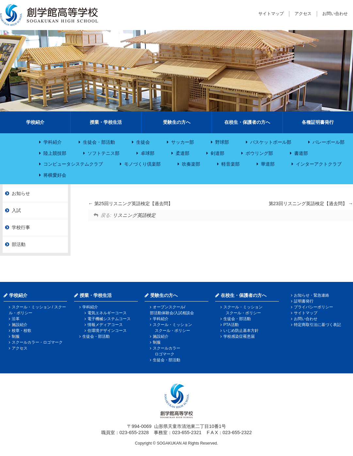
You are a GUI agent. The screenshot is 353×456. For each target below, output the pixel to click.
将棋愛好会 (54, 175)
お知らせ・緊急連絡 (311, 295)
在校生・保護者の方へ (247, 122)
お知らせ (21, 193)
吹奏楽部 (191, 164)
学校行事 (21, 227)
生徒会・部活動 (99, 142)
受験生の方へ (176, 122)
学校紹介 (35, 122)
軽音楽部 (230, 164)
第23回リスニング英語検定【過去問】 (311, 203)
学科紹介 (52, 142)
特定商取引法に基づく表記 (317, 324)
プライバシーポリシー (313, 307)
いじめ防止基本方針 (241, 330)
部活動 (18, 244)
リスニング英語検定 (134, 215)
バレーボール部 (329, 142)
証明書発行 (303, 301)
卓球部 (147, 153)
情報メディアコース (105, 324)
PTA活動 (230, 324)
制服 (16, 336)
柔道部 (182, 153)
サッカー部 (182, 142)
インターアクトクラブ (319, 164)
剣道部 (217, 153)
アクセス (303, 13)
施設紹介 (19, 324)
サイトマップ (271, 13)
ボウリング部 (259, 153)
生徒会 (143, 142)
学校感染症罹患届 (239, 336)
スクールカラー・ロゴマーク (37, 342)
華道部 (268, 164)
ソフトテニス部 (104, 153)
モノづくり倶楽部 (142, 164)
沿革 (16, 319)
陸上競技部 (54, 153)
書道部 (301, 153)
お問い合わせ (335, 13)
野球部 (222, 142)
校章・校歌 (21, 330)
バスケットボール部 (270, 142)
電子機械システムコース (109, 319)
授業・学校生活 (106, 122)
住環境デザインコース (107, 330)
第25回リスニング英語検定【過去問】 (130, 203)
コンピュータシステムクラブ (73, 164)
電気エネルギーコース (107, 313)
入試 (16, 210)
